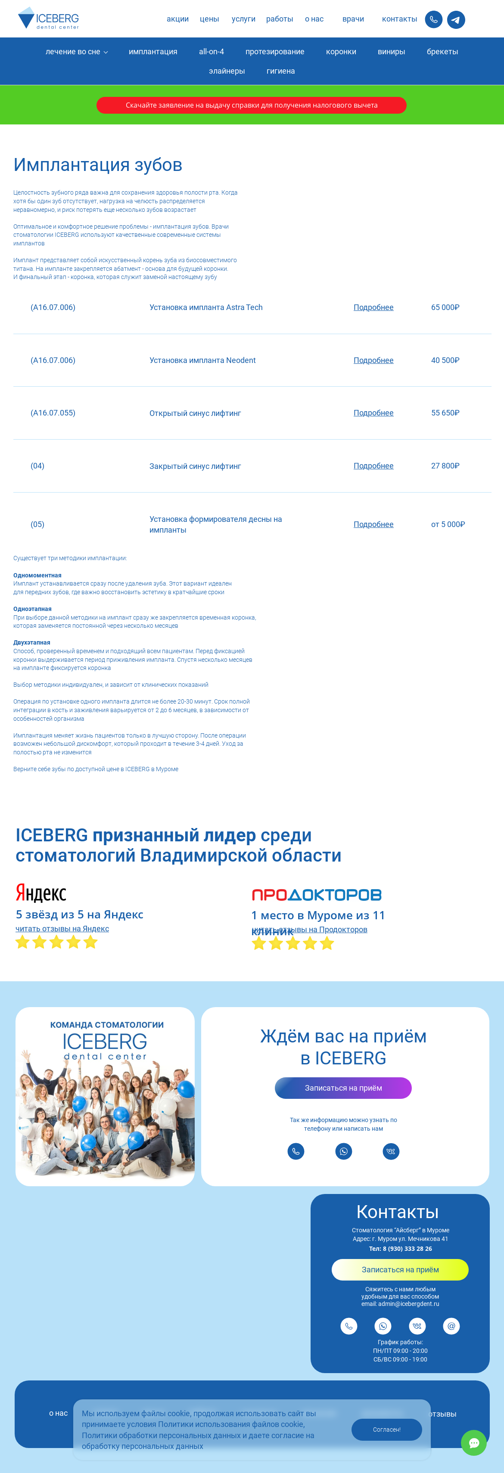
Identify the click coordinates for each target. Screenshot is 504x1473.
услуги (243, 18)
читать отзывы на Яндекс (62, 928)
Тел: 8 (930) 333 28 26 (400, 1248)
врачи (353, 18)
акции (178, 18)
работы (279, 18)
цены (209, 18)
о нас (314, 18)
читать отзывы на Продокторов (309, 929)
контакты (399, 18)
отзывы (442, 1413)
